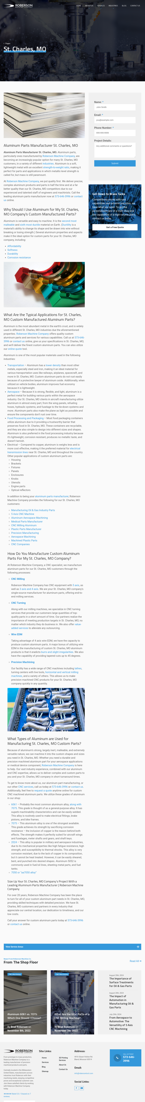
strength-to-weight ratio (56, 167)
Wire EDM (16, 634)
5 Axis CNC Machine (22, 514)
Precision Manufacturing (25, 532)
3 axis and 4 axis (29, 589)
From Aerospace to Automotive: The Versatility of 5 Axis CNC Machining (120, 1022)
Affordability (14, 246)
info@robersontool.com (83, 1073)
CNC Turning (18, 602)
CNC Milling (18, 578)
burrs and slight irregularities (57, 652)
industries (48, 163)
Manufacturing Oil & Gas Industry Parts (33, 510)
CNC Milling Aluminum (24, 525)
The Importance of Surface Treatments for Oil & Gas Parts (120, 981)
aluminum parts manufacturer (51, 496)
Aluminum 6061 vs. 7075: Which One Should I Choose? (25, 1002)
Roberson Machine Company (59, 156)
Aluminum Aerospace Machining (29, 517)
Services (101, 5)
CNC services (25, 786)
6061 (14, 804)
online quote (15, 348)
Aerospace (13, 391)
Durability (12, 253)
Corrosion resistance (19, 257)
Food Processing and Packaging (25, 418)
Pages (7, 43)
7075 (14, 823)
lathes (78, 668)
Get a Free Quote (115, 227)
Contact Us (135, 5)
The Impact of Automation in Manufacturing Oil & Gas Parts (120, 1000)
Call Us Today (125, 1058)
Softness (12, 249)
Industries (113, 5)
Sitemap (45, 1071)
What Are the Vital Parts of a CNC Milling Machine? (72, 1002)
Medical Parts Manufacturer (27, 521)
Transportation (15, 365)
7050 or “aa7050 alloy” (24, 872)
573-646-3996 (62, 196)
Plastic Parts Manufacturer (26, 529)
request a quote (43, 790)
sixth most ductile (30, 224)
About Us (89, 5)
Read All (135, 961)
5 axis (76, 585)
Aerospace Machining (23, 536)
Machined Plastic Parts (24, 540)
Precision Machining (23, 662)
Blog (124, 5)
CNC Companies (20, 544)
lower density (53, 365)
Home (78, 5)
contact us (19, 341)
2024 (14, 842)
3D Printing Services (63, 1059)
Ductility (66, 224)
